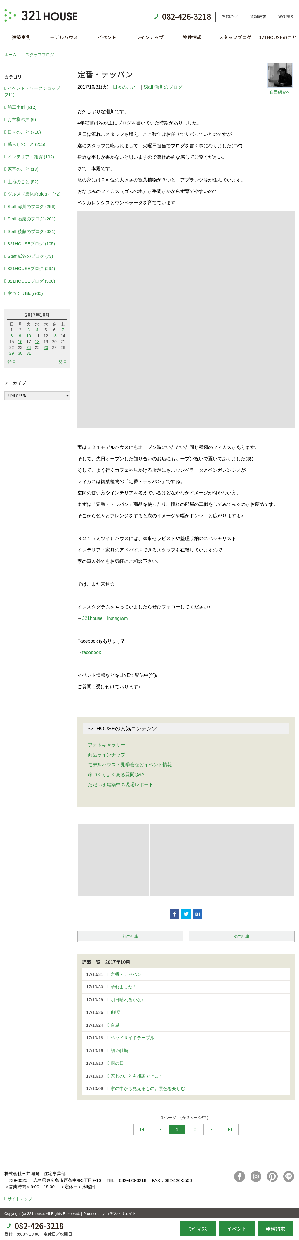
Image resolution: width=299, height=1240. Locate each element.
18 (37, 341)
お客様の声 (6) (22, 119)
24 (28, 347)
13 (54, 335)
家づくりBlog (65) (25, 293)
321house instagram (105, 618)
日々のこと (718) (24, 131)
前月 (11, 362)
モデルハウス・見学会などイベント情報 (130, 764)
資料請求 (258, 16)
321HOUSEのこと (278, 37)
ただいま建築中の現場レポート (120, 784)
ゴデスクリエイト (121, 1213)
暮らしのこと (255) (26, 144)
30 (20, 353)
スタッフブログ (235, 37)
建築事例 (21, 37)
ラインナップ (149, 37)
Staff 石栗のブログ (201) (31, 218)
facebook (91, 652)
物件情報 (192, 37)
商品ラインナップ (106, 754)
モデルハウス (64, 37)
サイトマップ (20, 1198)
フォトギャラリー (106, 744)
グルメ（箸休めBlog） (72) (34, 193)
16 (20, 341)
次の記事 (241, 936)
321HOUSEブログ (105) (31, 243)
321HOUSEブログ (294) (31, 268)
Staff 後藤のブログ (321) (31, 231)
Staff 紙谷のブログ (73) (30, 256)
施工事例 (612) (22, 107)
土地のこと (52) (23, 181)
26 (46, 347)
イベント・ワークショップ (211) (32, 91)
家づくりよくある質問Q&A (116, 774)
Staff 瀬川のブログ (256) (31, 206)
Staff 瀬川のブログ (163, 86)
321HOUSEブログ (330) (31, 281)
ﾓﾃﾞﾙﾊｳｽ (198, 1228)
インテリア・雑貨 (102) (31, 156)
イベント (107, 37)
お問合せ (230, 16)
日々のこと (124, 86)
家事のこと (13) (23, 169)
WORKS (285, 16)
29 (11, 353)
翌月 (62, 362)
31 (28, 353)
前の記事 (130, 936)
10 (28, 335)
